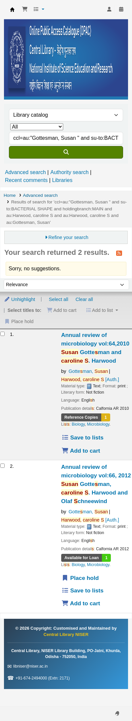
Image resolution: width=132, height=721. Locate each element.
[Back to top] (112, 701)
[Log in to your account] (109, 9)
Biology (78, 424)
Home (10, 195)
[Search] (66, 152)
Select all (58, 299)
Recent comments (26, 180)
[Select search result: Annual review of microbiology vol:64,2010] (2, 334)
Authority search (69, 172)
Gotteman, (88, 371)
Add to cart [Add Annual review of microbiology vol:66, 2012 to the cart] (81, 603)
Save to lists (83, 437)
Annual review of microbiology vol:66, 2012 (96, 484)
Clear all (84, 299)
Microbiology (98, 424)
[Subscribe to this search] (119, 253)
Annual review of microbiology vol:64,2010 (95, 348)
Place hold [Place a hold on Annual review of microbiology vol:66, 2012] (80, 578)
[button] (24, 9)
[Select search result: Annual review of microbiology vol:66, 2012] (2, 466)
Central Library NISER (12, 9)
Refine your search (68, 237)
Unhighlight (19, 299)
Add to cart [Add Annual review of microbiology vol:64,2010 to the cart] (81, 450)
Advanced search (25, 172)
